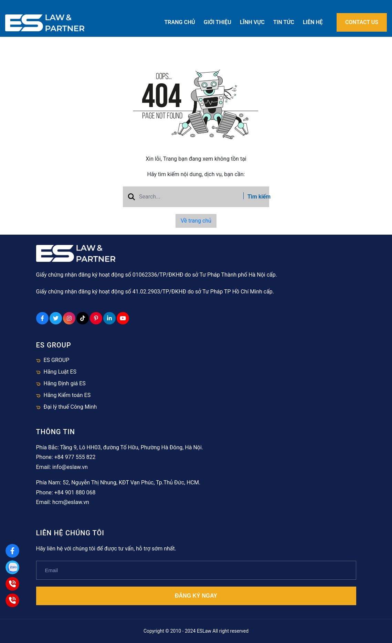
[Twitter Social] (56, 318)
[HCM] (12, 600)
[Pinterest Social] (96, 318)
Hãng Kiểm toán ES (67, 395)
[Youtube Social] (123, 318)
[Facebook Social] (42, 318)
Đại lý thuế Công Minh (70, 407)
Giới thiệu (217, 22)
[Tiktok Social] (82, 318)
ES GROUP (57, 360)
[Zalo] (12, 567)
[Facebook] (12, 551)
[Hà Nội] (12, 584)
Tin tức (283, 22)
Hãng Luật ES (60, 371)
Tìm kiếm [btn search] (254, 196)
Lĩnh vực (252, 22)
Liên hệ (313, 22)
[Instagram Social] (69, 318)
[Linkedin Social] (109, 318)
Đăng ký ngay (196, 596)
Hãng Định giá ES (65, 383)
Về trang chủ (196, 220)
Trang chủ (180, 22)
